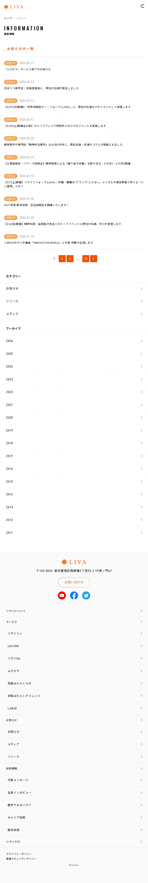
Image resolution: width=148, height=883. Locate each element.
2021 (74, 405)
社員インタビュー (75, 793)
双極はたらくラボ (75, 683)
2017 (74, 456)
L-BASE (75, 708)
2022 (74, 392)
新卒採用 (75, 830)
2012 (74, 520)
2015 (74, 482)
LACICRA (75, 646)
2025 (74, 354)
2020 (74, 418)
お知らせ (74, 289)
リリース (74, 301)
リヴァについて (74, 611)
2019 (74, 431)
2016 (74, 469)
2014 (74, 494)
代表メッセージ (75, 780)
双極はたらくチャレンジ (75, 696)
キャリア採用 (75, 818)
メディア (74, 314)
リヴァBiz (75, 658)
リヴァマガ (74, 842)
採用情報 (74, 768)
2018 (74, 443)
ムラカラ (75, 671)
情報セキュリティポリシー (21, 858)
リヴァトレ (75, 634)
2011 (74, 533)
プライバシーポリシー (19, 854)
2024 (74, 366)
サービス (74, 622)
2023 (74, 379)
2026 (74, 341)
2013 (74, 507)
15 (86, 259)
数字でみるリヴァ (75, 805)
